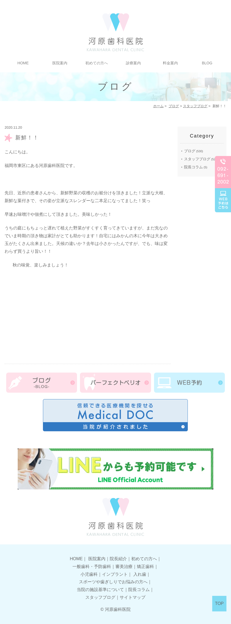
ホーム (158, 106)
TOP (219, 603)
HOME (23, 63)
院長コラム (193, 167)
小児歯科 (89, 574)
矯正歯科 (145, 566)
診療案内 (133, 63)
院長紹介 (118, 558)
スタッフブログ (195, 106)
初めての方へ (96, 63)
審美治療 (124, 566)
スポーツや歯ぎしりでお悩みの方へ (113, 582)
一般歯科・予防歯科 (91, 566)
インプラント (115, 574)
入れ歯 (139, 574)
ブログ (173, 106)
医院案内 (59, 63)
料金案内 (170, 63)
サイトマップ (132, 597)
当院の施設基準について (100, 589)
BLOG (207, 63)
